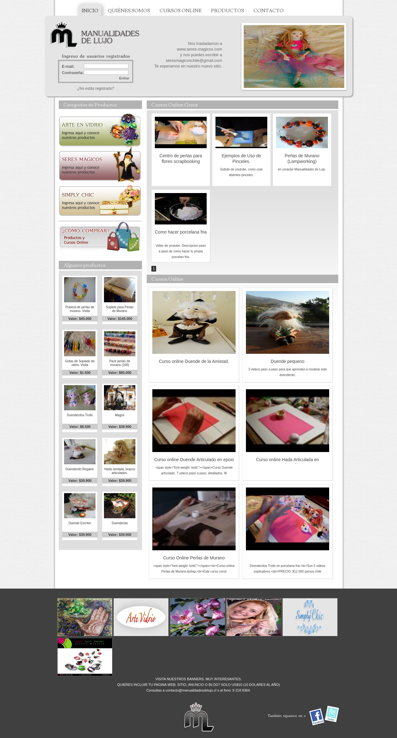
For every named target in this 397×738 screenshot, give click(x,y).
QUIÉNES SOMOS (129, 11)
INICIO (90, 11)
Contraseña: (73, 73)
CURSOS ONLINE (181, 11)
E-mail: (68, 66)
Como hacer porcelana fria (181, 231)
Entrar (124, 78)
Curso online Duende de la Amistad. (194, 361)
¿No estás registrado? (95, 88)
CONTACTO (268, 11)
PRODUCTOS (227, 11)
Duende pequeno (287, 361)
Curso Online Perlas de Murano (194, 557)
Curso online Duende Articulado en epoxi (194, 459)
